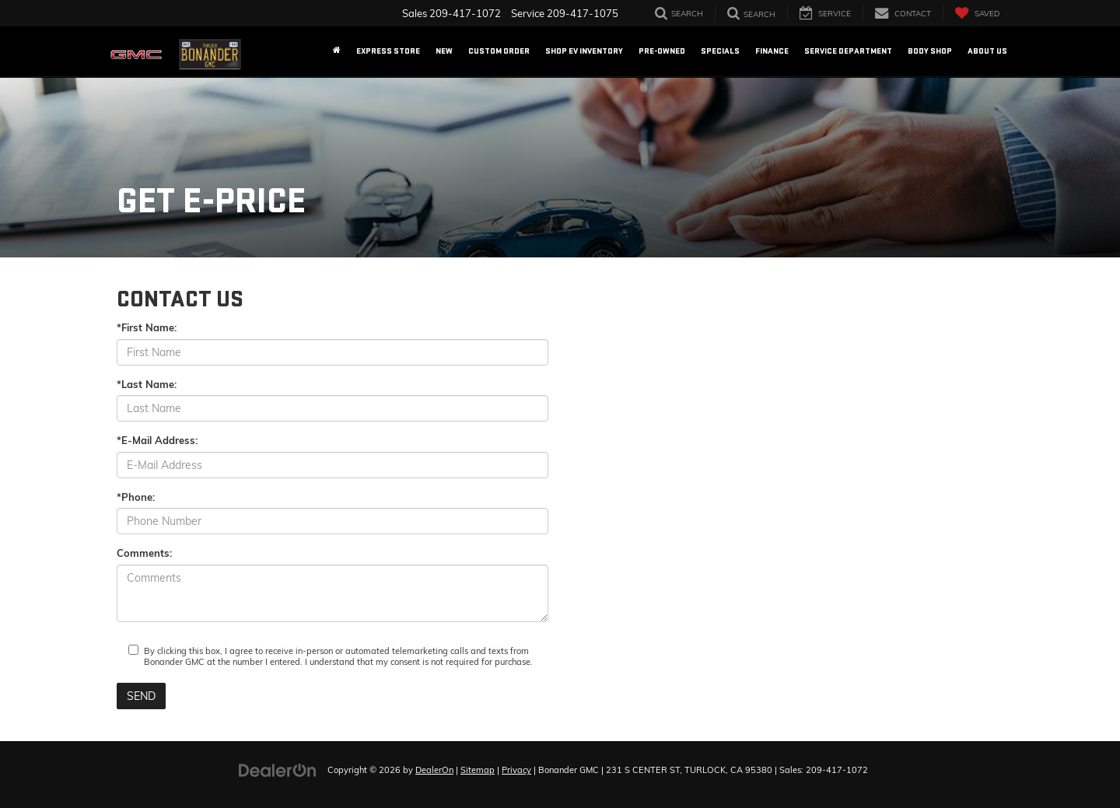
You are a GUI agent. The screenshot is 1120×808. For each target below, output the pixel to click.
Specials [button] (720, 51)
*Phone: (136, 497)
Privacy (516, 769)
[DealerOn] (277, 769)
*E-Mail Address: (157, 440)
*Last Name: (147, 384)
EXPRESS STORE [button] (388, 51)
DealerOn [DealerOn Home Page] (434, 769)
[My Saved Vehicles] (977, 12)
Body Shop (930, 51)
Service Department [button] (848, 51)
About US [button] (987, 51)
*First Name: (147, 327)
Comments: (144, 553)
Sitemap (477, 769)
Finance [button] (772, 51)
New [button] (444, 51)
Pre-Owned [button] (662, 51)
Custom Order (499, 51)
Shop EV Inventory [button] (584, 51)
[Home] (336, 51)
